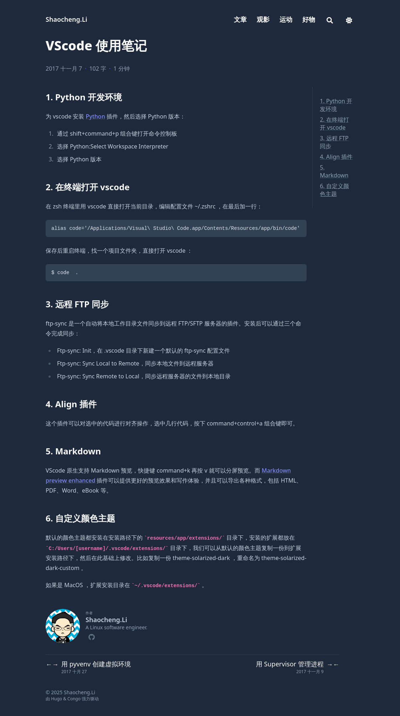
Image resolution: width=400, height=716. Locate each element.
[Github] (92, 636)
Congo (74, 699)
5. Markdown (334, 171)
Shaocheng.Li (66, 19)
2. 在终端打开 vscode (334, 123)
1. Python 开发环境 (336, 105)
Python (95, 116)
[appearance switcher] (349, 19)
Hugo (56, 699)
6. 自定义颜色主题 (334, 190)
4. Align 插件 (336, 157)
